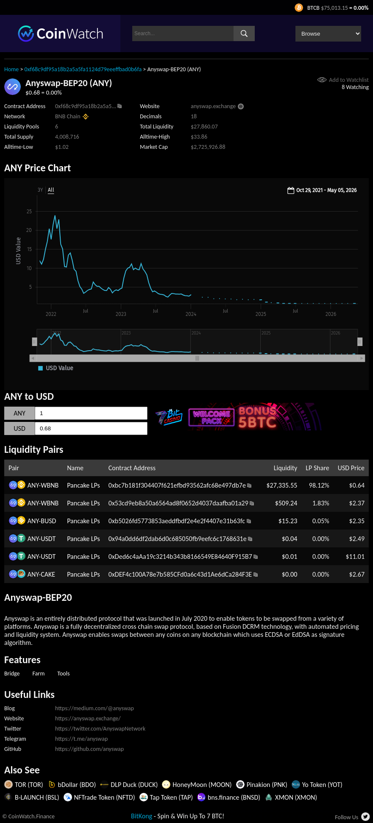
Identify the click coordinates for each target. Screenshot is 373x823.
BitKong (141, 816)
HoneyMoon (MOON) (202, 785)
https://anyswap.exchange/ (88, 718)
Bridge (12, 673)
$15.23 (288, 521)
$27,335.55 (281, 485)
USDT (48, 539)
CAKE (48, 574)
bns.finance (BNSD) (234, 797)
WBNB (49, 485)
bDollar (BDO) (77, 785)
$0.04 (289, 539)
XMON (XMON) (296, 797)
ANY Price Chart (37, 168)
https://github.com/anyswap (89, 749)
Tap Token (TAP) (171, 797)
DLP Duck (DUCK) (134, 785)
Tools (63, 673)
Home (11, 69)
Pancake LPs (83, 485)
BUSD (48, 521)
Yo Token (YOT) (322, 785)
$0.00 (289, 574)
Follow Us (346, 817)
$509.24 (286, 503)
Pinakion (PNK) (267, 785)
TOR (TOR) (29, 785)
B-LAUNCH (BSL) (37, 797)
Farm (39, 673)
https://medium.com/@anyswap (94, 708)
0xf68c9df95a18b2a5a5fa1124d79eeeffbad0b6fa (83, 69)
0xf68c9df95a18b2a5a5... (85, 106)
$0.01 (289, 556)
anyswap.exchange (213, 106)
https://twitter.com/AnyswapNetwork (100, 728)
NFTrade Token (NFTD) (104, 797)
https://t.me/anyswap (81, 738)
